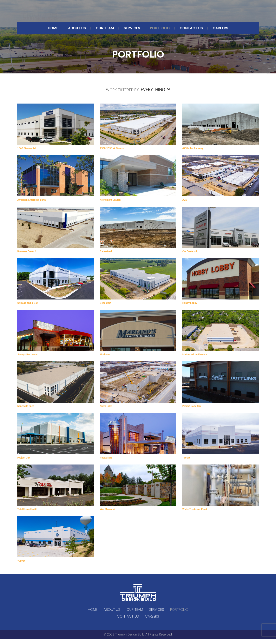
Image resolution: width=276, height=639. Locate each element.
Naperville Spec (25, 406)
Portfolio (160, 28)
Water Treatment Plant (194, 509)
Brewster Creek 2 (26, 251)
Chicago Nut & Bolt (27, 303)
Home (53, 28)
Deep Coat (105, 303)
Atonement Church (110, 199)
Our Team (105, 28)
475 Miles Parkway (192, 148)
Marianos (105, 354)
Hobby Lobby (189, 303)
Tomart (186, 457)
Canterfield (106, 251)
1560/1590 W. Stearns (112, 148)
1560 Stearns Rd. (26, 148)
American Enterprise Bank (31, 199)
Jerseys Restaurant (27, 354)
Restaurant (106, 457)
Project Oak (23, 457)
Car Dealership (190, 251)
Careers (220, 28)
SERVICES (132, 28)
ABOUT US (77, 28)
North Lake (106, 406)
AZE (184, 199)
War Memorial (107, 509)
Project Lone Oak (191, 406)
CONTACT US (191, 28)
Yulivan (21, 560)
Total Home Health (27, 509)
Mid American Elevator (194, 354)
